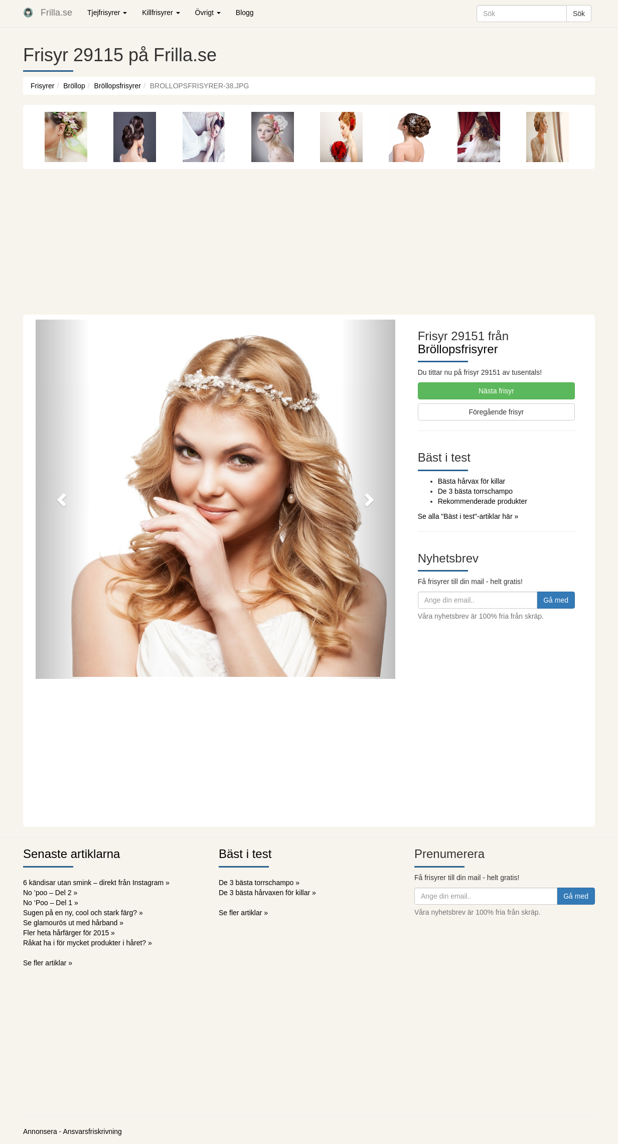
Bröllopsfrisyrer (117, 86)
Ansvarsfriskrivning (92, 1131)
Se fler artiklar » (47, 963)
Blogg (245, 13)
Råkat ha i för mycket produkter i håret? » (87, 943)
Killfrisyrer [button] (161, 13)
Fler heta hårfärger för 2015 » (69, 933)
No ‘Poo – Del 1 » (50, 903)
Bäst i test (245, 854)
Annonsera (40, 1131)
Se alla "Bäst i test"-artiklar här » (468, 516)
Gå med (555, 600)
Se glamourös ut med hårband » (73, 923)
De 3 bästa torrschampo (475, 491)
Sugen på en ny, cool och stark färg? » (83, 913)
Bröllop (74, 86)
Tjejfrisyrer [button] (107, 13)
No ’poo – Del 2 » (50, 893)
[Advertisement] (309, 239)
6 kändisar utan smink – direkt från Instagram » (96, 883)
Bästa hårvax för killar (472, 481)
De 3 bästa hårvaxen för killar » (267, 893)
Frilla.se (56, 13)
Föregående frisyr (496, 412)
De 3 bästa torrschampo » (259, 883)
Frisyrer (42, 86)
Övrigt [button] (208, 13)
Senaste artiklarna (71, 854)
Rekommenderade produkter (482, 501)
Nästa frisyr (496, 391)
